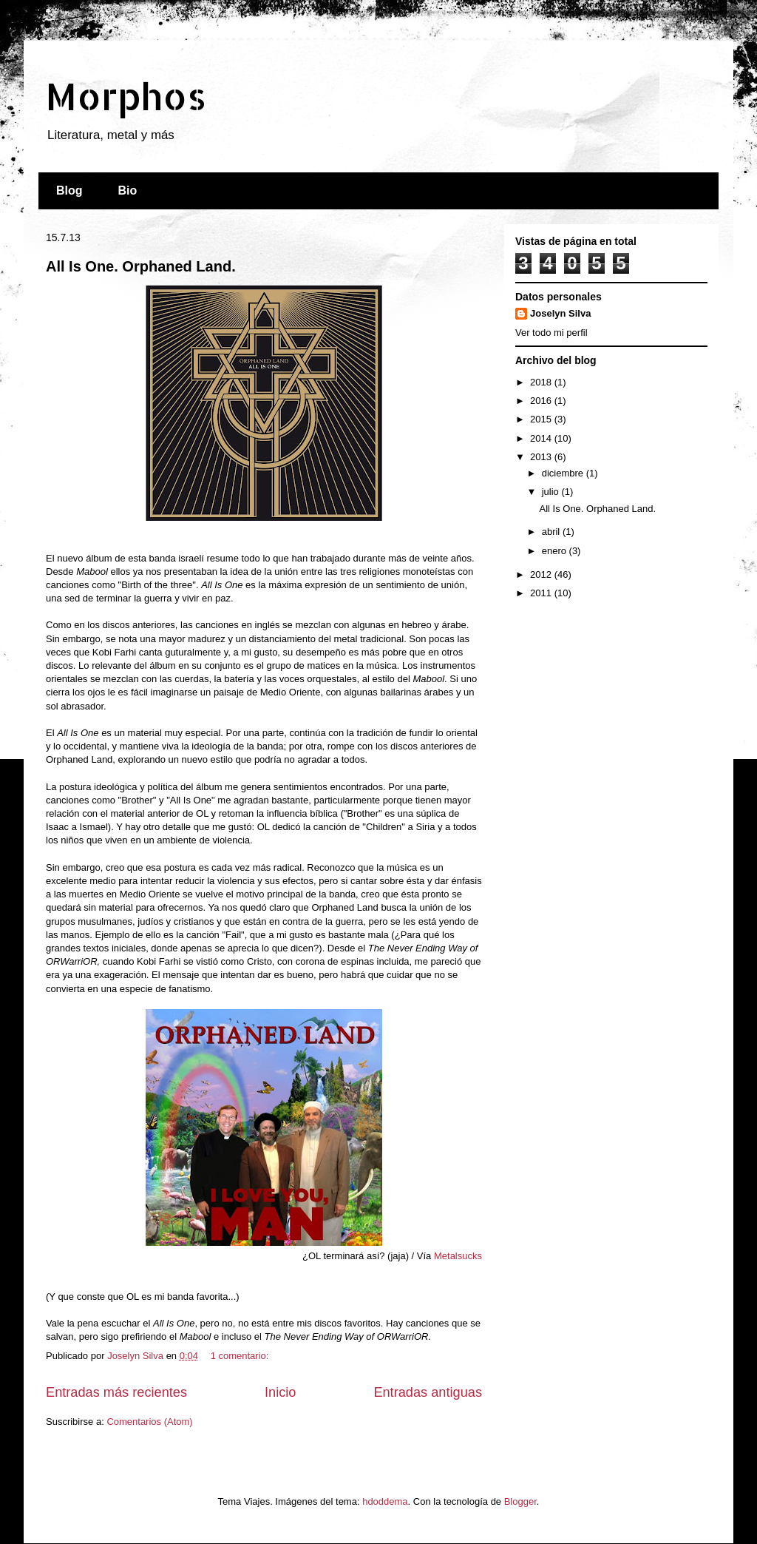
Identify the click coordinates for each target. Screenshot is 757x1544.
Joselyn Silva (560, 313)
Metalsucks (458, 1255)
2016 (542, 400)
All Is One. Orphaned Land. (141, 266)
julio (552, 491)
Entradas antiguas (427, 1392)
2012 (542, 574)
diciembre (564, 473)
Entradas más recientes (116, 1392)
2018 (542, 382)
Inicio (280, 1392)
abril (552, 531)
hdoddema (384, 1501)
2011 (542, 593)
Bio (128, 190)
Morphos (126, 95)
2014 (542, 438)
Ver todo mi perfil (551, 332)
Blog (69, 190)
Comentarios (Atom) (149, 1421)
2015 (542, 419)
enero (555, 550)
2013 (542, 456)
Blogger (520, 1501)
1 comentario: (241, 1355)
